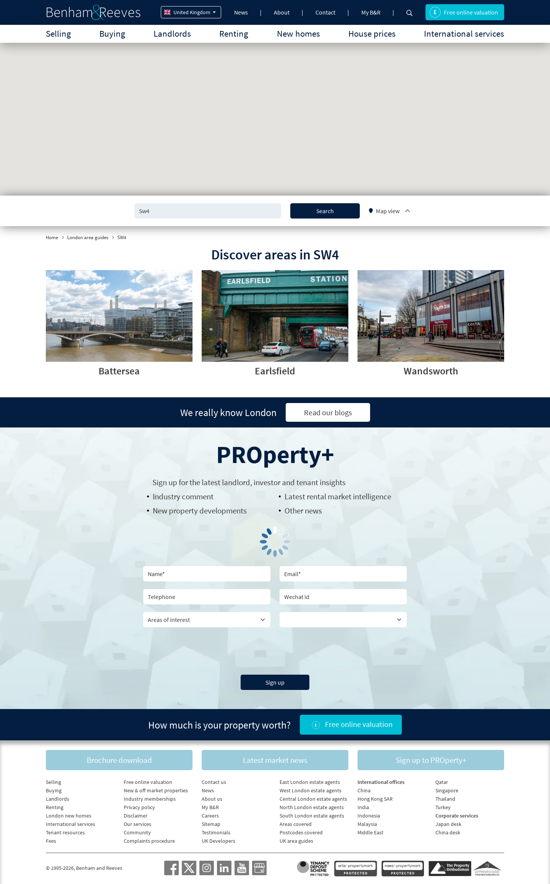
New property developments (200, 510)
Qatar (441, 782)
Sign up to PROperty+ (431, 760)
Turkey (443, 807)
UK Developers (218, 840)
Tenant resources (65, 832)
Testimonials (216, 832)
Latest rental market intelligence (338, 496)
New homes (298, 33)
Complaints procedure (149, 840)
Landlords (172, 33)
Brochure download (119, 760)
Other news (303, 510)
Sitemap (211, 824)
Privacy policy (139, 807)
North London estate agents (312, 807)
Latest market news (275, 760)
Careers (210, 815)
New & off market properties (156, 790)
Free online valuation (463, 12)
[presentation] (275, 650)
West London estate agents (310, 790)
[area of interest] (206, 619)
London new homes (68, 815)
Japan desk (448, 824)
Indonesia (369, 815)
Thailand (445, 798)
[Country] (343, 619)
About (282, 12)
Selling (58, 33)
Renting (233, 33)
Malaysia (367, 824)
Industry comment (183, 496)
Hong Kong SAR (375, 798)
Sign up (275, 682)
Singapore (446, 790)
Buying (112, 33)
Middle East (370, 832)
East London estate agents (310, 782)
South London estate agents (312, 815)
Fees (51, 840)
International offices (381, 782)
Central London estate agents (313, 798)
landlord (236, 482)
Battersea (119, 370)
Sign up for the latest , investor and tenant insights (249, 482)
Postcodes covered (301, 832)
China (364, 790)
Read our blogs (328, 412)
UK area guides (296, 840)
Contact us (214, 782)
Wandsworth (431, 370)
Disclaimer (135, 815)
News (241, 12)
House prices (372, 33)
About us (212, 798)
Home (52, 237)
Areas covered (296, 824)
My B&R (370, 12)
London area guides (87, 237)
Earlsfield (275, 370)
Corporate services (456, 815)
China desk (447, 832)
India (363, 807)
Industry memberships (150, 798)
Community (137, 832)
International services (464, 33)
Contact (325, 12)
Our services (137, 824)
